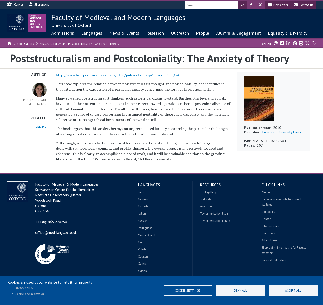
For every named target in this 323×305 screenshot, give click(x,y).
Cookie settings (188, 290)
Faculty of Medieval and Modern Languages (118, 17)
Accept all (293, 290)
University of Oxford (71, 25)
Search (242, 5)
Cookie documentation (30, 294)
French (41, 127)
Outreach (180, 33)
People (202, 33)
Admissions (62, 33)
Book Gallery (25, 44)
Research (155, 33)
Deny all (240, 290)
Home (9, 43)
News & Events (124, 33)
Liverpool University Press (281, 132)
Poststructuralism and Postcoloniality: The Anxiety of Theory (79, 44)
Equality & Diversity (287, 33)
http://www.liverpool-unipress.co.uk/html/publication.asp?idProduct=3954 (117, 75)
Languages (91, 33)
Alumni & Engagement (238, 33)
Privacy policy (24, 288)
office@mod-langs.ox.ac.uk (56, 232)
